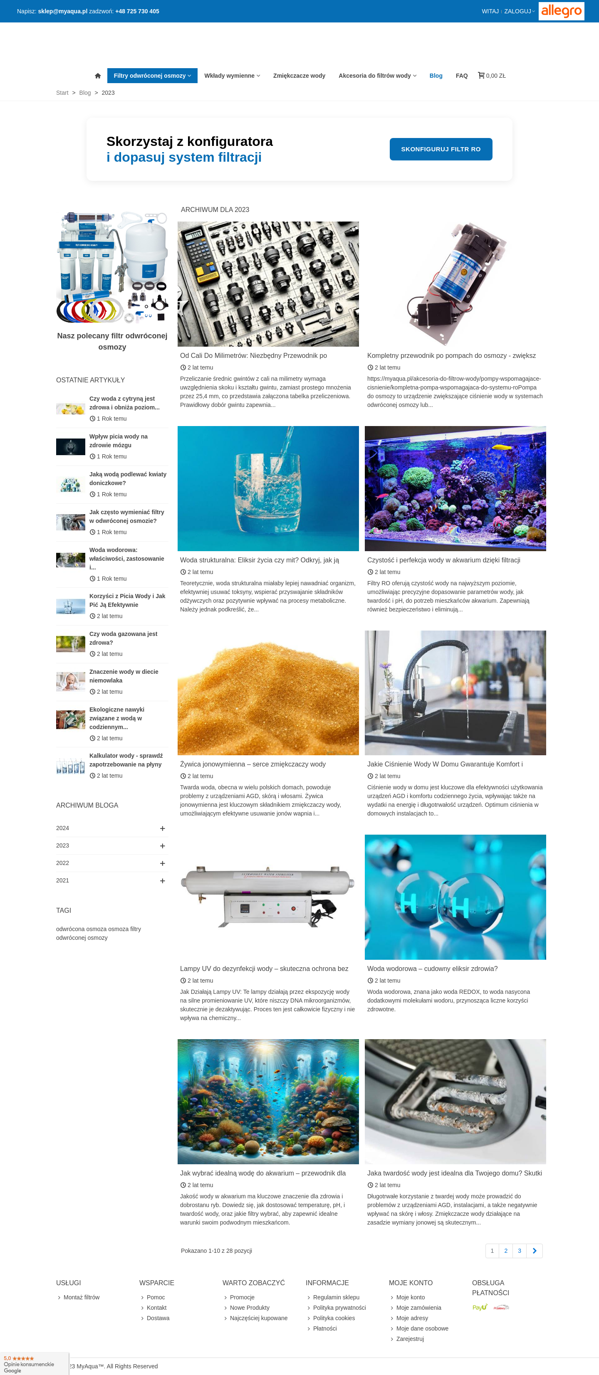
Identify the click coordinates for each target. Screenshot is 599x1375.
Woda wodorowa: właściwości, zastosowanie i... (126, 559)
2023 (62, 845)
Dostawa (154, 1318)
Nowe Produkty (246, 1308)
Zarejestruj (406, 1339)
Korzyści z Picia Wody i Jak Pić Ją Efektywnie (127, 600)
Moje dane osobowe (418, 1328)
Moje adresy (408, 1318)
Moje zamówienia (415, 1308)
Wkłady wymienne (229, 75)
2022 (62, 863)
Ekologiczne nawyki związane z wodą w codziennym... (116, 718)
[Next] (534, 1251)
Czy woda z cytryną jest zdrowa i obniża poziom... (124, 403)
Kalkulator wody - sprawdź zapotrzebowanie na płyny (126, 760)
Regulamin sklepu (332, 1297)
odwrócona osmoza (81, 929)
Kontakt (152, 1308)
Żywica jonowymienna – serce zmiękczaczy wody (253, 764)
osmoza (118, 929)
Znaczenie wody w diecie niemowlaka (123, 676)
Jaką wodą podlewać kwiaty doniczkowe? (127, 478)
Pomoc (152, 1297)
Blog (436, 75)
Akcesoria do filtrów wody (375, 75)
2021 (62, 880)
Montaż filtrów (77, 1297)
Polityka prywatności (336, 1308)
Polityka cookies (330, 1318)
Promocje (239, 1297)
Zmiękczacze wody (299, 75)
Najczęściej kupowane (255, 1318)
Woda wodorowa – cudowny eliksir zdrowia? (432, 968)
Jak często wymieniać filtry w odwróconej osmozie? (126, 516)
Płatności (321, 1328)
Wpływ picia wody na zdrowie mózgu (118, 440)
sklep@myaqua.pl (63, 11)
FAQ (462, 75)
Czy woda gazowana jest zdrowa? (123, 638)
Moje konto (407, 1297)
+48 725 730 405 (137, 11)
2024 (62, 828)
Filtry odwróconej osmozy (150, 75)
